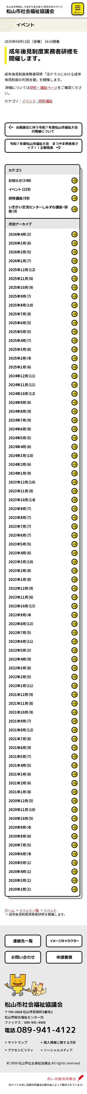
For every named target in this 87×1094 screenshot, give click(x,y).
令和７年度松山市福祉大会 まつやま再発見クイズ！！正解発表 (44, 145)
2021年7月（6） (20, 738)
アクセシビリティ (20, 1050)
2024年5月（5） (20, 437)
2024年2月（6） (20, 464)
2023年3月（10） (21, 561)
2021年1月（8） (20, 791)
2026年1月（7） (20, 260)
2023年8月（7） (20, 517)
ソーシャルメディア (58, 1050)
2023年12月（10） (22, 482)
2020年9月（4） (20, 827)
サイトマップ (17, 1042)
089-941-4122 (40, 1029)
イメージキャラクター (64, 940)
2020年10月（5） (21, 818)
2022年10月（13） (22, 605)
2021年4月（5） (20, 765)
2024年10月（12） (22, 393)
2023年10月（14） (22, 499)
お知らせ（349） (20, 180)
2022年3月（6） (20, 667)
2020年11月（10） (22, 809)
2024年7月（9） (20, 420)
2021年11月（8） (21, 703)
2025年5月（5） (20, 331)
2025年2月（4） (20, 358)
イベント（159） (20, 189)
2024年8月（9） (20, 411)
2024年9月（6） (20, 402)
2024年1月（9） (20, 473)
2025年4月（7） (20, 340)
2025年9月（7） (20, 296)
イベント (29, 101)
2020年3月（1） (20, 880)
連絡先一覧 (23, 941)
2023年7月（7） (20, 526)
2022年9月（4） (20, 614)
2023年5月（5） (20, 544)
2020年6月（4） (20, 853)
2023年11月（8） (21, 490)
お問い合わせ (23, 957)
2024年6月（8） (20, 428)
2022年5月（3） (20, 650)
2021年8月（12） (21, 729)
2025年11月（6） (21, 278)
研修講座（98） (19, 198)
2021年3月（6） (20, 774)
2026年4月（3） (20, 234)
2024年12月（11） (22, 375)
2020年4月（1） (20, 871)
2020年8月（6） (20, 836)
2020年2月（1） (20, 889)
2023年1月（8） (20, 579)
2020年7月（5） (20, 844)
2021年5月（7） (20, 756)
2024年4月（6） (20, 446)
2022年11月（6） (21, 597)
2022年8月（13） (21, 623)
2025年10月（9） (21, 287)
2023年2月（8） (20, 570)
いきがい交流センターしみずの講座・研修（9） (38, 209)
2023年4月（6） (20, 552)
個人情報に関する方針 (60, 1042)
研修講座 (45, 101)
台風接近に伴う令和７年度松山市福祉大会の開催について (46, 129)
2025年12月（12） (22, 269)
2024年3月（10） (21, 455)
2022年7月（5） (20, 632)
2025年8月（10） (21, 305)
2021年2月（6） (20, 782)
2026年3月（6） (20, 243)
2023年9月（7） (20, 508)
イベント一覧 (29, 910)
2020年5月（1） (20, 862)
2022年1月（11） (21, 685)
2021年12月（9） (21, 694)
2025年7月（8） (20, 313)
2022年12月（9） (21, 588)
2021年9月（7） (20, 721)
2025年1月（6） (20, 367)
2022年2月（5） (20, 676)
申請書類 (64, 957)
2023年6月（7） (20, 535)
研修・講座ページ (44, 87)
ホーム (9, 910)
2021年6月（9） (20, 747)
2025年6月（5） (20, 322)
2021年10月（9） (21, 712)
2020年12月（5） (21, 800)
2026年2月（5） (20, 251)
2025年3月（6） (20, 349)
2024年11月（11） (22, 384)
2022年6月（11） (21, 641)
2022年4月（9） (20, 659)
